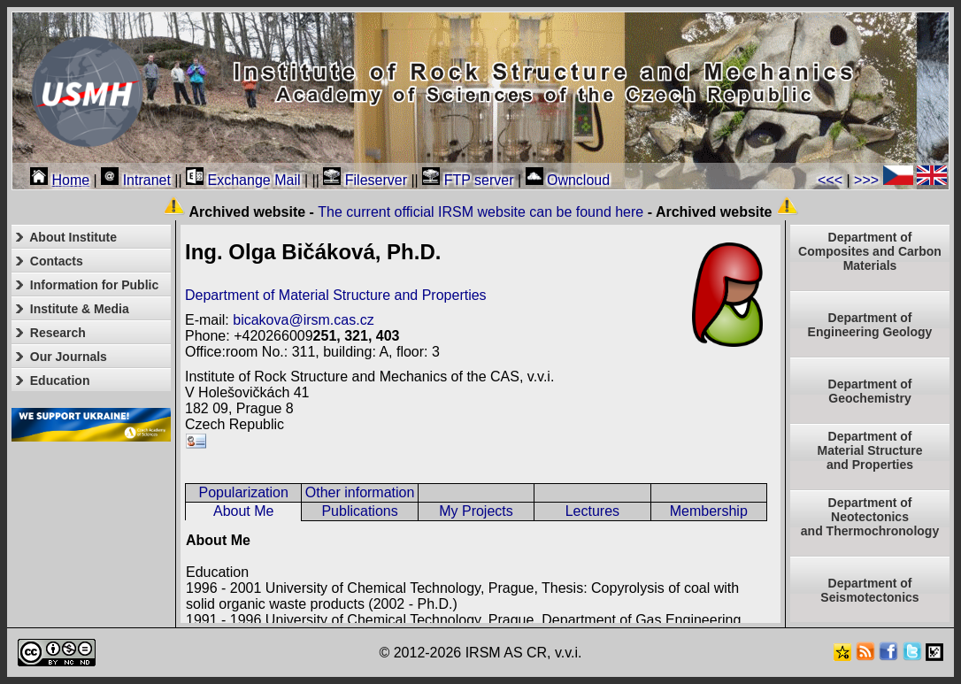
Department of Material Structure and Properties (336, 295)
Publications (359, 511)
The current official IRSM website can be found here (480, 211)
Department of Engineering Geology (870, 325)
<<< (830, 180)
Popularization (243, 492)
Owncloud (568, 180)
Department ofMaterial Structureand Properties (869, 450)
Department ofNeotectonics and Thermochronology (870, 517)
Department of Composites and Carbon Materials (870, 251)
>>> (866, 180)
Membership (709, 511)
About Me (243, 511)
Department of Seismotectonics (869, 590)
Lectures (592, 511)
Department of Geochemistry (870, 391)
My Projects (476, 511)
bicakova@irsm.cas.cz (303, 319)
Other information (360, 492)
